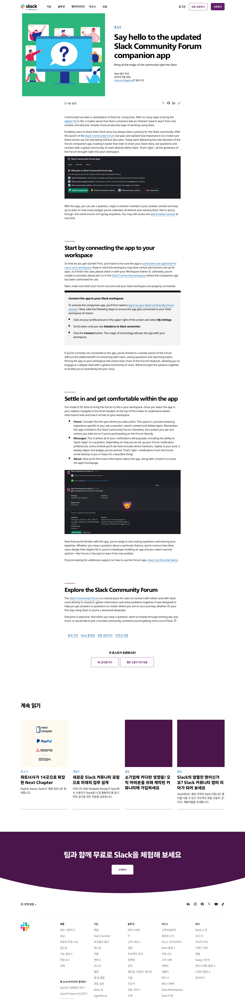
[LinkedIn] (188, 904)
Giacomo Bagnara (123, 80)
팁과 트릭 (73, 635)
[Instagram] (195, 904)
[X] (209, 904)
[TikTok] (223, 904)
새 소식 (117, 27)
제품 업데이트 (105, 635)
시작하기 (217, 6)
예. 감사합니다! (105, 662)
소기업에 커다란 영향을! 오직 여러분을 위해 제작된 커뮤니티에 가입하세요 (147, 782)
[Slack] (29, 6)
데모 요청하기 (198, 6)
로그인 (182, 6)
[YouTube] (216, 904)
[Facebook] (202, 904)
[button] (28, 904)
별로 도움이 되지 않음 (137, 662)
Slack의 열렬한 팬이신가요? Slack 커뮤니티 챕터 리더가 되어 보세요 (200, 782)
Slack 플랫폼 (88, 635)
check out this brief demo (162, 560)
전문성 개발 (121, 635)
